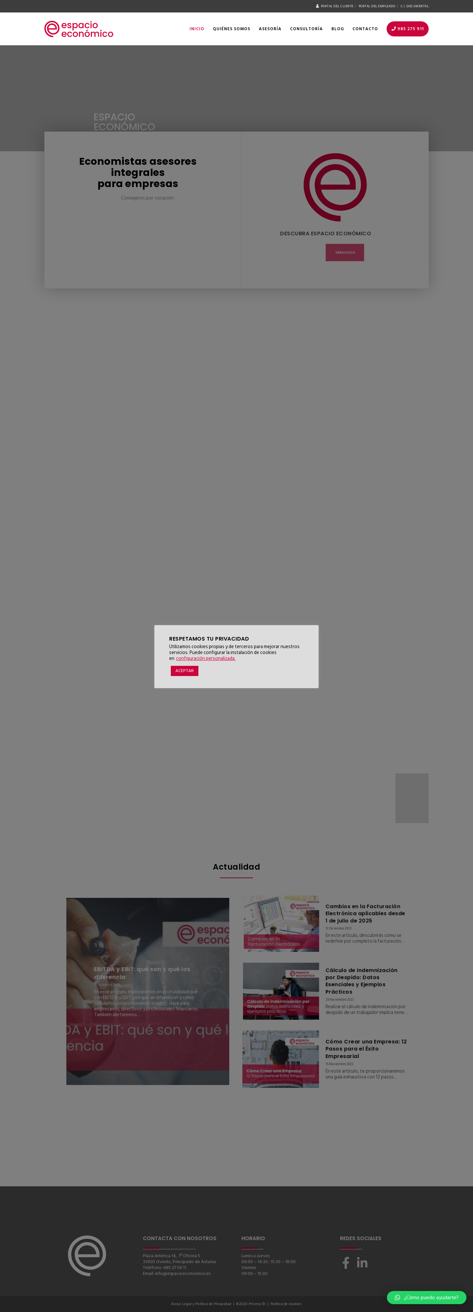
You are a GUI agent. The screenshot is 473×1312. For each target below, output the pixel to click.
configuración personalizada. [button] (206, 658)
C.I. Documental (415, 6)
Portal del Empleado (377, 6)
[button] (426, 1297)
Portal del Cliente (334, 6)
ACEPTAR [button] (184, 670)
